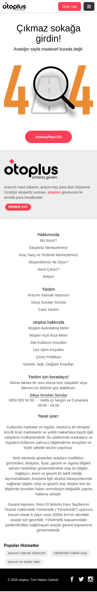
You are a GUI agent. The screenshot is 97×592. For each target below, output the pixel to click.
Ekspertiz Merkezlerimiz (48, 248)
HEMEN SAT (16, 207)
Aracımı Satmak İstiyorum (48, 295)
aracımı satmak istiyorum (26, 554)
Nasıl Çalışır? (48, 270)
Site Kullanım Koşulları (48, 343)
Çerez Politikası (48, 357)
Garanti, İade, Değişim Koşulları (48, 364)
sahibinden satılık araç (69, 554)
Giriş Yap (69, 6)
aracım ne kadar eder (23, 562)
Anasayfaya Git (49, 137)
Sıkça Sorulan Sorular (48, 303)
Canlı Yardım (49, 310)
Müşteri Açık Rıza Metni (48, 335)
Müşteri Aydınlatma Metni (48, 328)
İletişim (48, 277)
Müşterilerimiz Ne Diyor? (48, 262)
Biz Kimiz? (49, 241)
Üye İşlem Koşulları (48, 350)
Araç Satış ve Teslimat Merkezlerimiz (48, 255)
